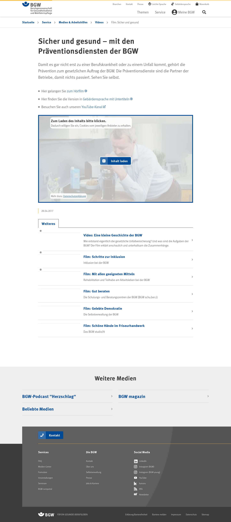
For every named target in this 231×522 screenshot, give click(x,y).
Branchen (117, 4)
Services (43, 452)
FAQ (40, 460)
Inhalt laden (119, 161)
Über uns (90, 466)
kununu (140, 483)
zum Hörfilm (75, 91)
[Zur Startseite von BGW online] (37, 8)
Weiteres (48, 223)
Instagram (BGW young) (147, 472)
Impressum (176, 514)
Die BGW (91, 452)
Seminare (42, 483)
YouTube (140, 477)
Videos (99, 22)
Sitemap (205, 514)
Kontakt (129, 4)
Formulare (42, 472)
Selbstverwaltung (93, 472)
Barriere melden (159, 514)
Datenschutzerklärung (74, 196)
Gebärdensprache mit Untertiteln (106, 99)
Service (160, 12)
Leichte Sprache (159, 4)
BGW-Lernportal (45, 488)
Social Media (142, 452)
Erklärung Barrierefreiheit (136, 514)
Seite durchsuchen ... (204, 12)
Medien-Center (44, 466)
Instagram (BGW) (144, 466)
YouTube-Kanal (92, 106)
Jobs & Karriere (92, 483)
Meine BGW (186, 12)
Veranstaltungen (45, 477)
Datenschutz (191, 514)
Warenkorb (204, 4)
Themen (143, 12)
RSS (138, 489)
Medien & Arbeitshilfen (73, 22)
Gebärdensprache (183, 4)
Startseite (28, 22)
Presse (140, 4)
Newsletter (141, 494)
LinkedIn (140, 461)
